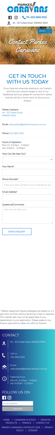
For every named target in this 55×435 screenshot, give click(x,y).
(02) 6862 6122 (16, 133)
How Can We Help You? (14, 154)
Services (46, 420)
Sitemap (32, 430)
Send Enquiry (16, 231)
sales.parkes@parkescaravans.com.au (27, 124)
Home (6, 420)
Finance (26, 423)
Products (11, 423)
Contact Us (42, 423)
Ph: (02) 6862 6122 (34, 17)
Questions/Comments (13, 204)
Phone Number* (10, 179)
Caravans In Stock (25, 420)
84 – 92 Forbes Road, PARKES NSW (27, 23)
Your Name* (8, 166)
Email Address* (9, 192)
